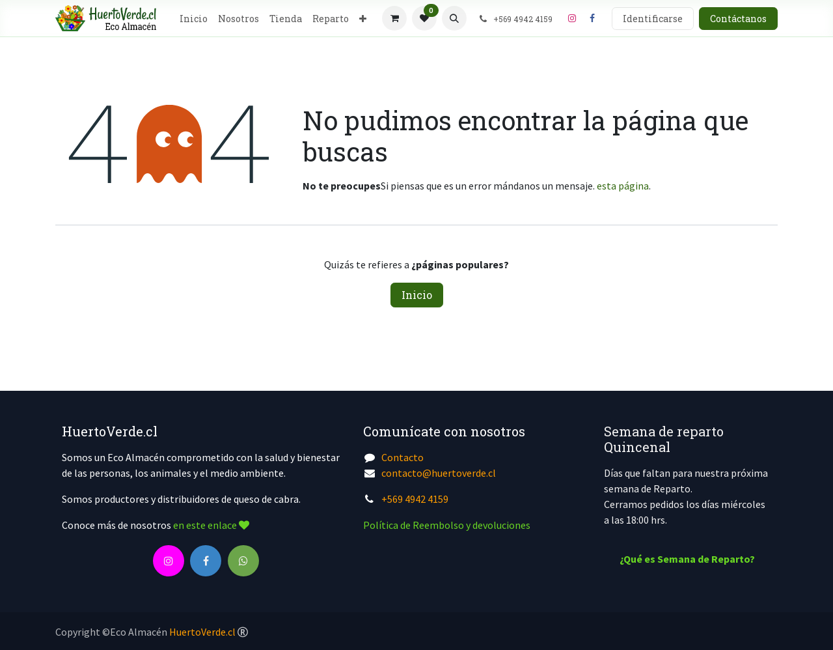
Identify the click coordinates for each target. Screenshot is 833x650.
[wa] (243, 560)
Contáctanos (738, 18)
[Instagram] (572, 18)
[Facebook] (592, 18)
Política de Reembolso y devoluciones (446, 524)
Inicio (417, 295)
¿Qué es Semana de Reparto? (687, 558)
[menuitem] (193, 19)
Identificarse (653, 18)
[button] (454, 18)
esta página (623, 185)
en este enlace (211, 524)
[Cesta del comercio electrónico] (394, 18)
